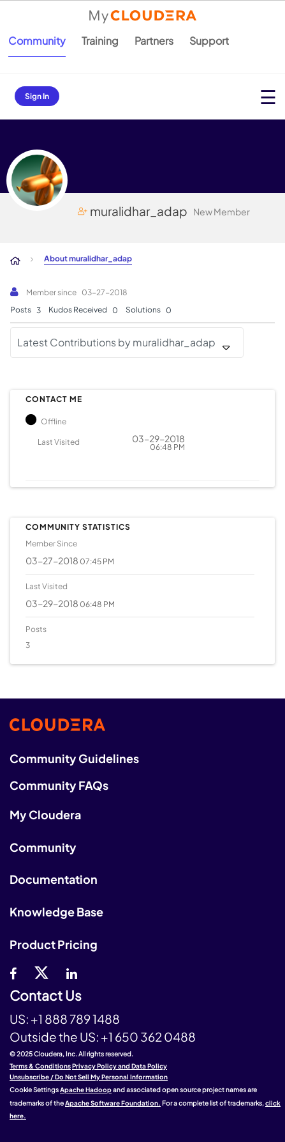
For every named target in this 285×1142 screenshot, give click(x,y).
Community (37, 40)
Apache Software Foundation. (113, 1103)
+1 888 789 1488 (75, 1018)
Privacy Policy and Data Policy (119, 1066)
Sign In (37, 96)
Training (100, 40)
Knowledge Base (56, 911)
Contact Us (46, 996)
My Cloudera (45, 814)
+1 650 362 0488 (148, 1036)
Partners (154, 40)
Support (209, 40)
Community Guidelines (74, 758)
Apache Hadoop (86, 1089)
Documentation (54, 879)
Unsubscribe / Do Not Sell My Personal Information (89, 1077)
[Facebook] (13, 972)
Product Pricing (54, 944)
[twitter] (41, 972)
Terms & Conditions (40, 1066)
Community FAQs (59, 785)
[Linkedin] (71, 972)
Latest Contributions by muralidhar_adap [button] (116, 342)
